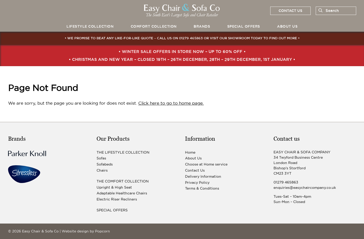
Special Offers (243, 26)
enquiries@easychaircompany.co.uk (305, 188)
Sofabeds (105, 164)
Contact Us (195, 170)
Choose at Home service (206, 164)
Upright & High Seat (114, 187)
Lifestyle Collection (89, 26)
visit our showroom (230, 38)
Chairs (102, 170)
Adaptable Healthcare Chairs (122, 193)
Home (190, 152)
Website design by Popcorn (86, 231)
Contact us (290, 11)
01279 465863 (191, 38)
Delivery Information (203, 176)
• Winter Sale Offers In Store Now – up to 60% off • (182, 51)
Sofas (101, 158)
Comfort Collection (154, 26)
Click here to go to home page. (171, 103)
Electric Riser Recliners (117, 199)
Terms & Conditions (202, 188)
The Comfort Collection (123, 181)
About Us (287, 26)
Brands (202, 26)
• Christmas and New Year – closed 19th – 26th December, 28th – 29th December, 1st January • (182, 59)
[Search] (319, 10)
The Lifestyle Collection (123, 152)
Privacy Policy (197, 182)
